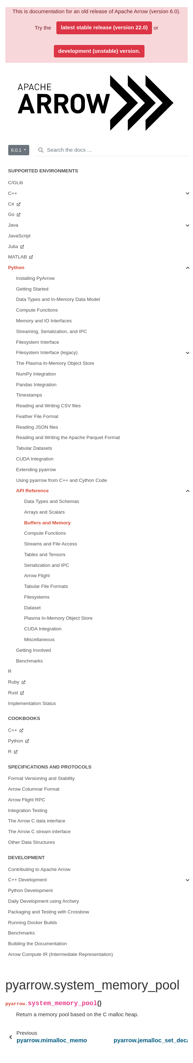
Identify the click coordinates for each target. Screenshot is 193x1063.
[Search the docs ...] (111, 150)
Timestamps (29, 395)
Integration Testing (27, 810)
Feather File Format (37, 416)
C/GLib (15, 182)
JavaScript (19, 235)
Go (12, 214)
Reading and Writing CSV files (48, 405)
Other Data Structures (31, 842)
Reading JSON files (37, 427)
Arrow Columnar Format (34, 789)
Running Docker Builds (32, 922)
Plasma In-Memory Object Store (58, 618)
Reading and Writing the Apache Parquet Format (68, 437)
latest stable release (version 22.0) (104, 27)
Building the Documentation (37, 943)
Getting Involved (33, 650)
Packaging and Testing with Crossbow (48, 912)
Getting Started (32, 289)
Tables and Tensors (45, 554)
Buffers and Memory (47, 522)
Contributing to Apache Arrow (39, 869)
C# (12, 204)
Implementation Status (32, 703)
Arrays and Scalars (44, 512)
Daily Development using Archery (43, 901)
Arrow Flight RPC (26, 799)
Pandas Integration (36, 384)
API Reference (32, 490)
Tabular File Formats (46, 586)
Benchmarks (29, 661)
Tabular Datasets (34, 448)
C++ (12, 193)
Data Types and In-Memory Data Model (58, 299)
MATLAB (18, 257)
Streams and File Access (50, 543)
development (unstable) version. (99, 51)
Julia (14, 246)
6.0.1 (17, 150)
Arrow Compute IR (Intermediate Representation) (60, 954)
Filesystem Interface (37, 342)
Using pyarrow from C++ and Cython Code (61, 480)
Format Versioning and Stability (41, 778)
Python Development (30, 890)
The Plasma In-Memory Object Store (55, 363)
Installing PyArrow (35, 278)
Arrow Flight (37, 575)
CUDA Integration (35, 459)
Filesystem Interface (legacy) (47, 352)
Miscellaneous (39, 639)
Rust (14, 692)
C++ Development (27, 879)
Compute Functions (37, 310)
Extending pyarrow (36, 469)
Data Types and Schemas (51, 501)
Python (16, 267)
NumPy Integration (36, 374)
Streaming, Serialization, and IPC (51, 331)
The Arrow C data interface (37, 820)
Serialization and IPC (46, 565)
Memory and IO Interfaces (44, 320)
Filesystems (37, 597)
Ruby (14, 682)
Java (13, 225)
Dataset (32, 607)
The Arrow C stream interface (39, 831)
